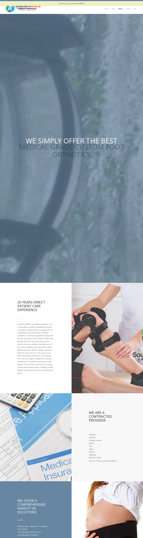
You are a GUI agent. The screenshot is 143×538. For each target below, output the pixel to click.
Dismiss (81, 3)
